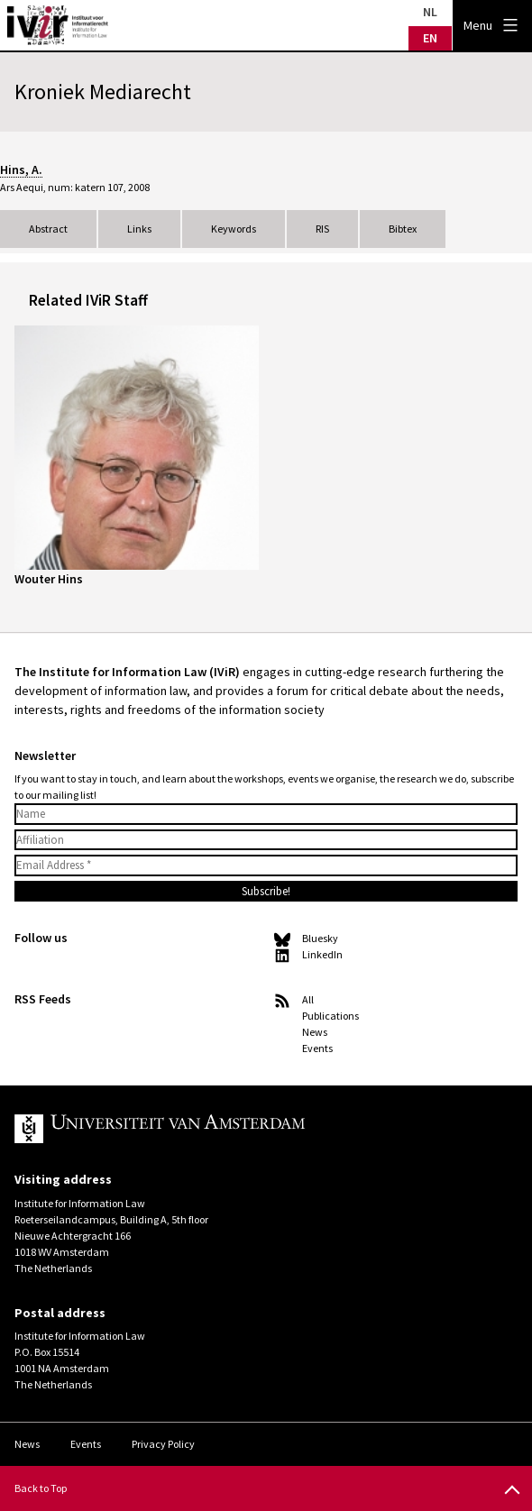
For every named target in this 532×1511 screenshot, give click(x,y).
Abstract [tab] (48, 228)
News (314, 1032)
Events (317, 1048)
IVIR (57, 25)
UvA (223, 1128)
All (308, 999)
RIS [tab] (322, 228)
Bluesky (320, 938)
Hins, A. (21, 169)
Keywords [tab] (233, 228)
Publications (330, 1015)
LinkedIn (322, 954)
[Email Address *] (266, 865)
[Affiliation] (266, 840)
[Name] (266, 814)
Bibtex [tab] (403, 228)
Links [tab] (139, 228)
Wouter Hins (48, 579)
